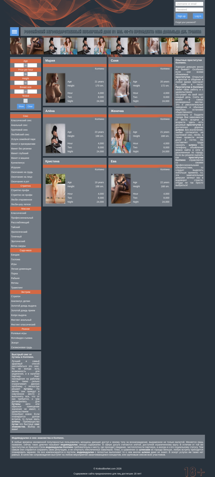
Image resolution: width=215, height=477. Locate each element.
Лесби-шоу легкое (21, 204)
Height (25, 78)
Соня (114, 60)
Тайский (15, 227)
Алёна (50, 111)
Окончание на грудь (22, 172)
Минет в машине (20, 158)
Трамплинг (17, 287)
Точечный (16, 236)
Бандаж (15, 254)
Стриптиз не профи (21, 195)
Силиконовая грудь (21, 347)
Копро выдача (18, 315)
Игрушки (15, 167)
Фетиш (14, 283)
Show (21, 106)
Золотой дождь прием (23, 310)
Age (26, 61)
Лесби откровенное (21, 199)
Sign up (181, 16)
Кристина (52, 161)
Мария (50, 60)
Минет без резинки (21, 148)
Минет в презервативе (23, 144)
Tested (25, 96)
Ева (113, 161)
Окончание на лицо (21, 176)
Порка (14, 273)
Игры (14, 264)
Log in (198, 16)
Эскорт (15, 342)
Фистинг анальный (21, 320)
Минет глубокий (19, 153)
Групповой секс (19, 129)
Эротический (18, 241)
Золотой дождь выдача (23, 305)
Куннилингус (18, 162)
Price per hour (25, 69)
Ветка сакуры (18, 246)
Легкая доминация (21, 268)
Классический (18, 213)
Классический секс (21, 120)
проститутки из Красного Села (28, 447)
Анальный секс (19, 125)
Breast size (25, 87)
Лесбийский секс (20, 134)
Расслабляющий (20, 222)
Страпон (15, 296)
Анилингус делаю (20, 301)
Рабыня (15, 278)
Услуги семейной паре (23, 139)
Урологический (19, 232)
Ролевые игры (19, 333)
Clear (30, 106)
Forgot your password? (186, 22)
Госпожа (15, 259)
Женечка (117, 111)
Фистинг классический (23, 324)
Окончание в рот (20, 181)
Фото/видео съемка (21, 338)
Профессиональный (22, 217)
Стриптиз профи (20, 190)
